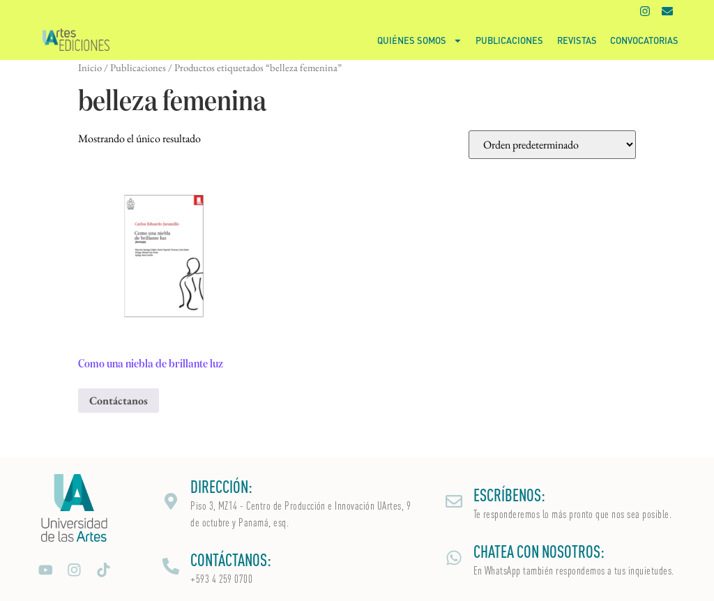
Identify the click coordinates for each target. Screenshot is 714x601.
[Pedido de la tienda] (552, 144)
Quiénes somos (419, 40)
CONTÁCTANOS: (230, 560)
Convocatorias (644, 40)
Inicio (90, 67)
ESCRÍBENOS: (509, 495)
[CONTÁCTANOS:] (170, 566)
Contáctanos (118, 400)
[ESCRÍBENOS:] (454, 501)
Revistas (577, 40)
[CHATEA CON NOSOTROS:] (454, 557)
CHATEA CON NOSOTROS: (539, 551)
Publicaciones (509, 40)
